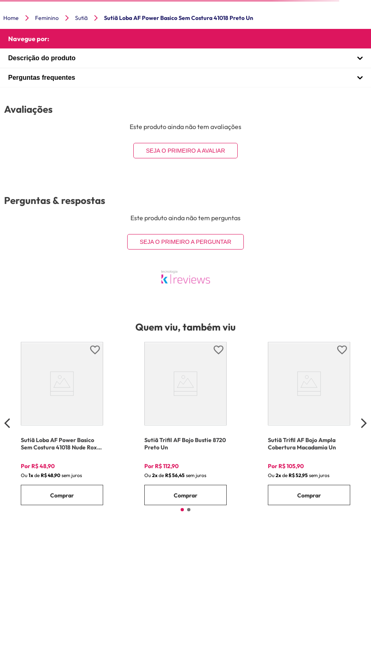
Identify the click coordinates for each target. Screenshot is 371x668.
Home (11, 18)
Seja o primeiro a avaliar (185, 150)
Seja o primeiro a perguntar (186, 242)
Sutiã (81, 18)
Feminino (47, 18)
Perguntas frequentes (41, 77)
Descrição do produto (41, 58)
